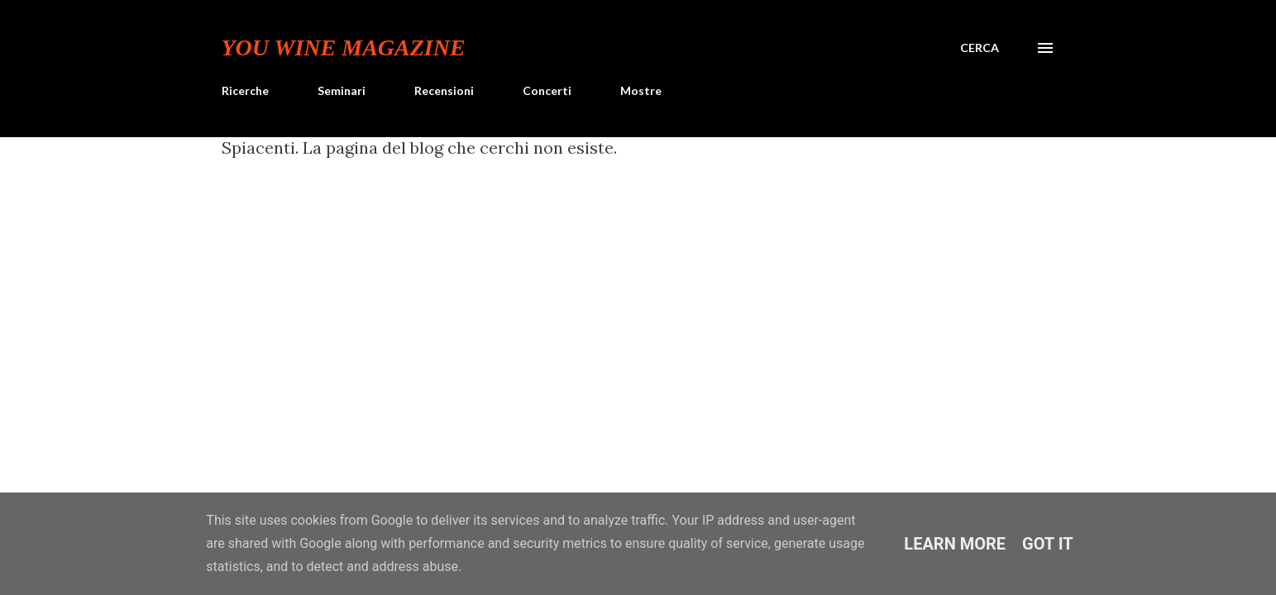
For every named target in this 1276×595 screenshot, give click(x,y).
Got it (1047, 544)
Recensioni (444, 90)
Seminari (342, 90)
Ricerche (245, 90)
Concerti (547, 90)
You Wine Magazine (344, 47)
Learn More (955, 544)
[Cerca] (979, 48)
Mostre (641, 90)
